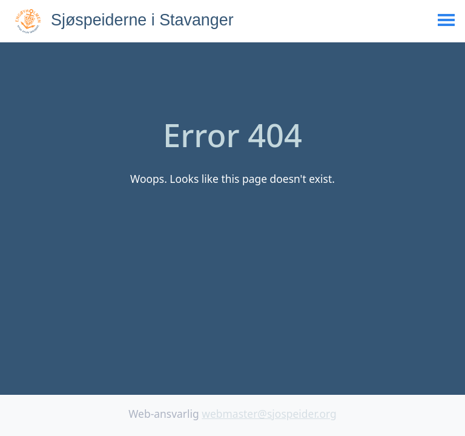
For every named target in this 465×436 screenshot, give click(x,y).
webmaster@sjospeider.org (269, 413)
